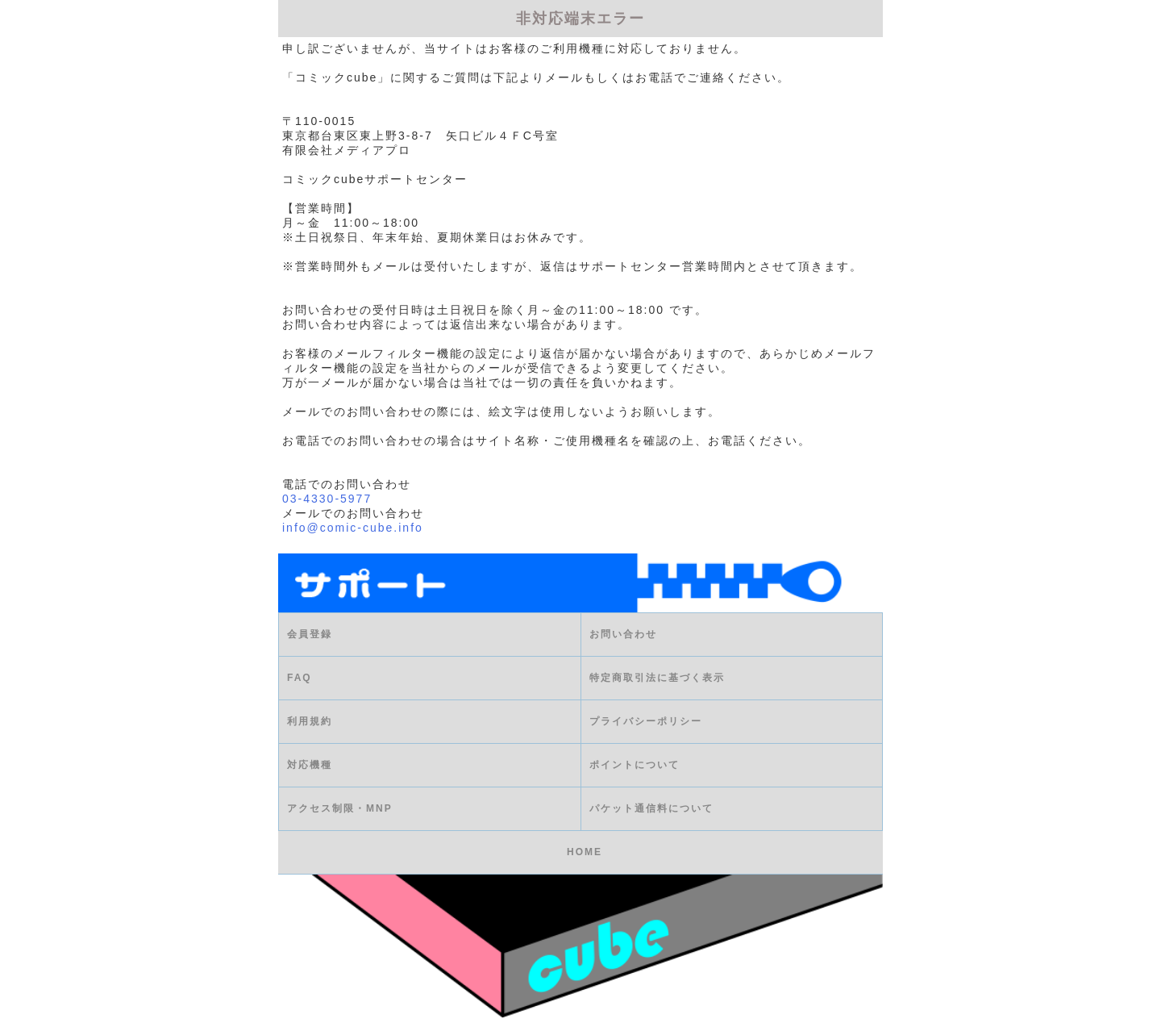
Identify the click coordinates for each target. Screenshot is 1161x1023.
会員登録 (309, 634)
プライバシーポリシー (645, 721)
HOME (584, 852)
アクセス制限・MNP (340, 809)
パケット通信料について (651, 809)
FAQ (299, 678)
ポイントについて (634, 765)
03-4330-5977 (327, 498)
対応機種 (309, 765)
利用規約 (309, 721)
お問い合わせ (623, 634)
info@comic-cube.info (352, 527)
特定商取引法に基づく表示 (657, 678)
